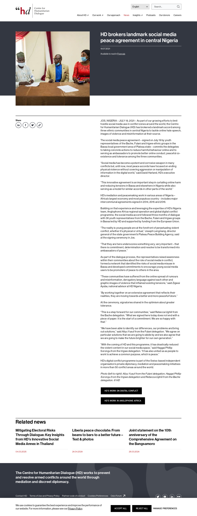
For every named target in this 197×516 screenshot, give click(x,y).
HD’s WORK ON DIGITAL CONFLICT (121, 390)
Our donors (164, 15)
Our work (96, 15)
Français (121, 53)
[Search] (165, 6)
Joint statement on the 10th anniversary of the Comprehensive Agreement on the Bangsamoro (153, 437)
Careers (177, 15)
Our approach (113, 15)
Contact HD (21, 495)
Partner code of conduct (73, 495)
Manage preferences (165, 509)
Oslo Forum (116, 495)
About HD (81, 15)
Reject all (143, 509)
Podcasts (151, 15)
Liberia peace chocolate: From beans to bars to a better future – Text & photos (97, 434)
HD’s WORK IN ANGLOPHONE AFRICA (123, 400)
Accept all (122, 509)
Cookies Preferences (98, 495)
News (126, 15)
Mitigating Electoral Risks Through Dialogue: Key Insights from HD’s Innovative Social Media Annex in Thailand (40, 437)
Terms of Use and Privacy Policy (45, 495)
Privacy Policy (75, 508)
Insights (136, 15)
